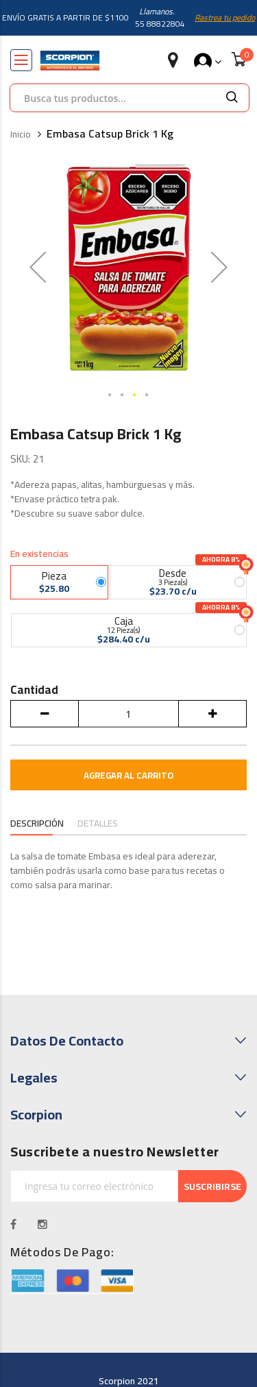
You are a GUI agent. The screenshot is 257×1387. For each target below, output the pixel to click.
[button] (110, 395)
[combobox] (112, 98)
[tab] (37, 824)
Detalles (99, 823)
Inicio (20, 135)
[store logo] (70, 60)
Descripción (37, 823)
